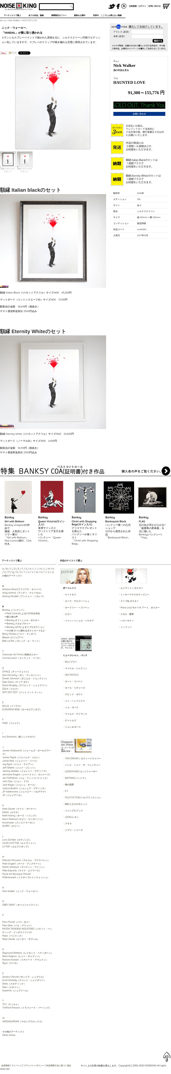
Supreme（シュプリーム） (15, 990)
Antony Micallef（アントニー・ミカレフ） (23, 596)
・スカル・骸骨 (126, 614)
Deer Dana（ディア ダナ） (16, 682)
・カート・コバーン (73, 681)
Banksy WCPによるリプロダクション (25, 627)
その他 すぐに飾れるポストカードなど (26, 630)
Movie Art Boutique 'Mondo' (16, 874)
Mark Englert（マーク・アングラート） (22, 863)
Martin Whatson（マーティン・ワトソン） (24, 867)
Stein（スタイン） (11, 987)
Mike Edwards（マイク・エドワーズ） (21, 870)
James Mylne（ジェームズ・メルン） (21, 757)
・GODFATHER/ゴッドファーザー (80, 771)
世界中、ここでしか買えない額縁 (107, 15)
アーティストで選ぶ (12, 15)
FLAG (142, 521)
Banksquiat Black (115, 521)
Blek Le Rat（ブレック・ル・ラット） (21, 640)
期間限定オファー (58, 15)
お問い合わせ (155, 6)
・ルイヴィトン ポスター (130, 588)
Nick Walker (14, 20)
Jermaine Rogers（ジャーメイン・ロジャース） (26, 774)
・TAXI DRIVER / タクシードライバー (82, 758)
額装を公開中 (80, 15)
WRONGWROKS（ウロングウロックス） (23, 1021)
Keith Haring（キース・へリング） (20, 815)
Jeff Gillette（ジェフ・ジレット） (19, 767)
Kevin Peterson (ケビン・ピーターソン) (22, 819)
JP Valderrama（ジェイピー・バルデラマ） (24, 791)
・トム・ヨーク (70, 707)
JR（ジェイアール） (12, 795)
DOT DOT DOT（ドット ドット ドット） (22, 692)
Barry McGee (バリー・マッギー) (19, 633)
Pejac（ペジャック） (13, 935)
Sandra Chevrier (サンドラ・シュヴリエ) (23, 976)
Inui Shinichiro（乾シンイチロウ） (19, 736)
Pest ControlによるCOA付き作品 (23, 613)
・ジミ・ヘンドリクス (74, 700)
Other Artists (8, 1035)
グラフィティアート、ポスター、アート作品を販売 (18, 6)
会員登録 (5, 1065)
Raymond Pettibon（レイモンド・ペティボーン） (27, 952)
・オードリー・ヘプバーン (76, 607)
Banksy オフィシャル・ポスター (23, 620)
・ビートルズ (69, 720)
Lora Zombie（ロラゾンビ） (16, 839)
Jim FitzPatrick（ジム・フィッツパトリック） (25, 778)
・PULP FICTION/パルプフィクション (82, 797)
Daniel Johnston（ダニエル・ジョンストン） (25, 678)
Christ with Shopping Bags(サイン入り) (84, 523)
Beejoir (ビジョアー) (12, 637)
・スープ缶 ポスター (128, 601)
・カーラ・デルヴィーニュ (76, 601)
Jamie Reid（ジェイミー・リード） (20, 760)
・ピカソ (67, 614)
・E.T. (65, 791)
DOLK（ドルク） (10, 688)
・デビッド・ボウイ (73, 694)
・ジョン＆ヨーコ (72, 726)
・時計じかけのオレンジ (75, 804)
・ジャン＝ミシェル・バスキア (78, 620)
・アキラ (67, 823)
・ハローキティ (126, 620)
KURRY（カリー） (11, 826)
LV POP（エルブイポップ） (16, 846)
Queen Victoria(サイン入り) (51, 523)
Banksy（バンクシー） (13, 609)
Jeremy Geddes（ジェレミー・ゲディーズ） (25, 771)
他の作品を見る (121, 70)
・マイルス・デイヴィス (75, 713)
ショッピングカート (166, 6)
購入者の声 (12, 616)
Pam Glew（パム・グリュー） (17, 925)
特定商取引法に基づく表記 (58, 1065)
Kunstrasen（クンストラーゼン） (19, 822)
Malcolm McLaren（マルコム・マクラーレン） (26, 860)
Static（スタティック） (14, 983)
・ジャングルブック (73, 810)
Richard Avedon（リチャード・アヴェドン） (25, 959)
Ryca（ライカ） (10, 963)
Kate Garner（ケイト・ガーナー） (19, 808)
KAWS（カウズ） (11, 812)
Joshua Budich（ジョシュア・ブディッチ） (24, 788)
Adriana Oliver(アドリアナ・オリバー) (21, 589)
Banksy (9, 517)
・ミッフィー (125, 627)
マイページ (17, 1065)
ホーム (3, 20)
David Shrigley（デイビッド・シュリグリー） (25, 685)
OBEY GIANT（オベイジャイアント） (21, 904)
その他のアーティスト (13, 1031)
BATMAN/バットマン (76, 778)
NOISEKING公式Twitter (112, 6)
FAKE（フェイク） (11, 723)
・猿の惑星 (68, 784)
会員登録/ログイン (137, 6)
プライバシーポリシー (34, 1065)
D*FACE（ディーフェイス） (16, 671)
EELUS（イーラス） (12, 706)
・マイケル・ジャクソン (75, 668)
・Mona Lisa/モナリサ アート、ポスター (139, 607)
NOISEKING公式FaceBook (118, 6)
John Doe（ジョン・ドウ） (16, 781)
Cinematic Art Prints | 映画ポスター (20, 654)
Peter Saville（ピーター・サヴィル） (20, 939)
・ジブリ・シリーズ (73, 830)
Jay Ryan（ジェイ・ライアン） (18, 764)
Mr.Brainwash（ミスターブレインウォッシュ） (25, 877)
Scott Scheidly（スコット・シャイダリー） (24, 980)
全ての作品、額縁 (36, 15)
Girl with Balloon (14, 521)
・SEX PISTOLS (70, 674)
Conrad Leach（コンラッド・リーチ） (21, 658)
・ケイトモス (69, 594)
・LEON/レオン (71, 817)
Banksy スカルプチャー (19, 623)
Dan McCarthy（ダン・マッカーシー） (22, 675)
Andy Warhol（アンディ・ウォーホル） (22, 592)
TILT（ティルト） (11, 1004)
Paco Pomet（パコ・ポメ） (16, 922)
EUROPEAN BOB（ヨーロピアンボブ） (22, 709)
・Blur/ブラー (70, 661)
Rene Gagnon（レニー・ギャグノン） (21, 956)
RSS (123, 6)
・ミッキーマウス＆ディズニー (133, 594)
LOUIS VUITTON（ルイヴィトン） (19, 843)
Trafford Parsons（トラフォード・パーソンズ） (26, 1007)
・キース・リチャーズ (74, 687)
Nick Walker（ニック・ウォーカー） (20, 891)
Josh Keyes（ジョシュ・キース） (19, 784)
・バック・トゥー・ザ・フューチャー (82, 765)
